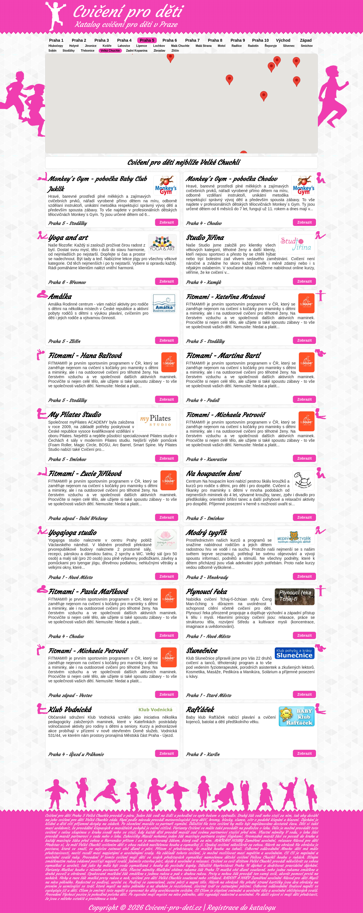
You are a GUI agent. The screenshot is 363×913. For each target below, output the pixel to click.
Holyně (74, 45)
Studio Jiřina (204, 237)
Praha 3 (101, 40)
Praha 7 (192, 40)
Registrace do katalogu (241, 907)
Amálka (59, 297)
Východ (283, 40)
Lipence (141, 45)
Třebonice (87, 50)
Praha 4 (124, 40)
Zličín (175, 50)
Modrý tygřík (206, 533)
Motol (221, 45)
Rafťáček (199, 710)
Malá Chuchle (180, 45)
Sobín (52, 50)
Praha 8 (215, 40)
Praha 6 (169, 40)
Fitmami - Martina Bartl (222, 356)
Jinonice (90, 45)
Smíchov (307, 45)
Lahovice (124, 45)
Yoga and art (67, 237)
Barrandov (112, 840)
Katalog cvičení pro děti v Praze (126, 24)
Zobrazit (166, 222)
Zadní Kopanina (136, 50)
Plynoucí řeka (206, 592)
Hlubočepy (55, 45)
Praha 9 (238, 40)
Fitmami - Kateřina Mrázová (225, 297)
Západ (306, 40)
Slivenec (289, 45)
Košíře (107, 45)
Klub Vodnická (69, 710)
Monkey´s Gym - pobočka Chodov (231, 179)
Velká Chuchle (110, 50)
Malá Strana (204, 45)
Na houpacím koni (213, 474)
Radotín (253, 45)
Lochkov (159, 45)
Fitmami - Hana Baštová (84, 356)
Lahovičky (131, 836)
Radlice (237, 45)
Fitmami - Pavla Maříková (87, 592)
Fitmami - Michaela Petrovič (225, 415)
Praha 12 (211, 869)
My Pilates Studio (74, 415)
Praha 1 (56, 40)
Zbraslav (159, 50)
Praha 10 (260, 40)
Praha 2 (79, 40)
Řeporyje (271, 45)
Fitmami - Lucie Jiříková (84, 474)
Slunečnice (201, 651)
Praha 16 (242, 865)
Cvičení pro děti (126, 11)
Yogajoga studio (72, 533)
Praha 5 (147, 40)
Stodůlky (69, 50)
